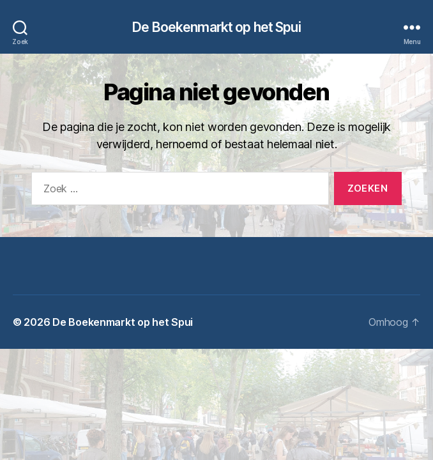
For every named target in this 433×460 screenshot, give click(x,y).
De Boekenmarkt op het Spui (216, 27)
